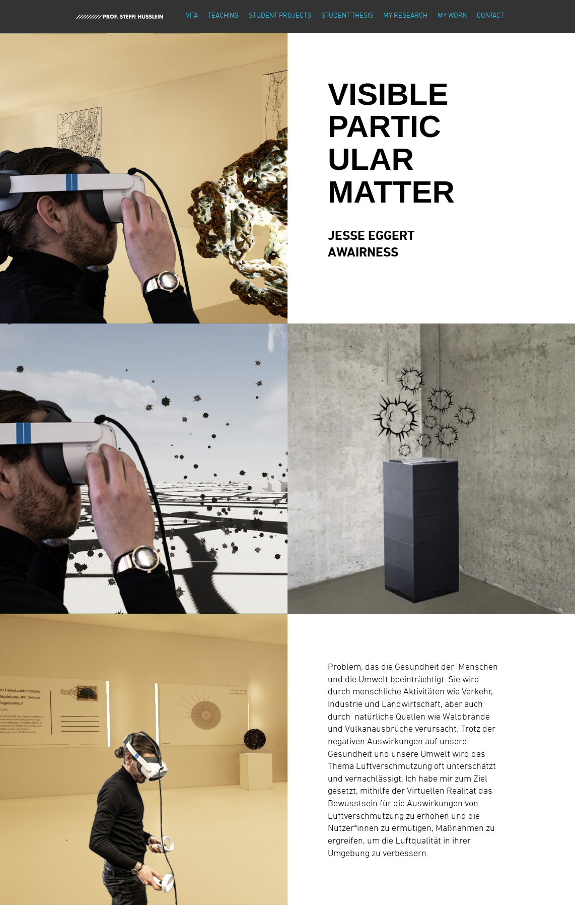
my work (452, 15)
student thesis (347, 15)
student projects (280, 15)
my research (405, 15)
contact (490, 15)
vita (192, 15)
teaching (223, 15)
